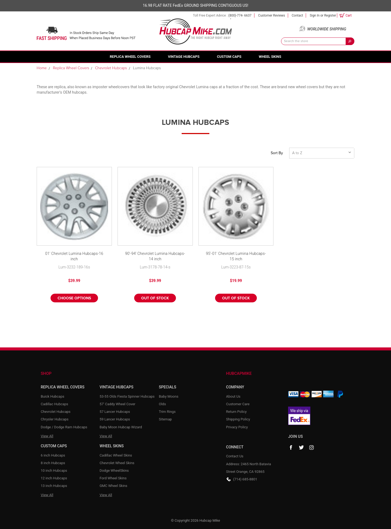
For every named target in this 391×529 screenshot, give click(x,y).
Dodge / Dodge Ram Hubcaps (64, 427)
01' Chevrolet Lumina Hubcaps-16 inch (74, 256)
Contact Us (235, 456)
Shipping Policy (238, 419)
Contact (297, 15)
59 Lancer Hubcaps (115, 419)
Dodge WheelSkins (114, 470)
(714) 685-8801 (245, 479)
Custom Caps (229, 57)
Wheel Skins (270, 57)
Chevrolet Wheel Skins (117, 463)
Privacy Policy (237, 427)
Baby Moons (168, 396)
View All (47, 436)
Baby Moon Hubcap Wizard (121, 427)
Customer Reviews (271, 15)
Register (330, 15)
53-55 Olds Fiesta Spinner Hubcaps (127, 396)
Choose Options (74, 298)
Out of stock (155, 298)
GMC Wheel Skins (113, 486)
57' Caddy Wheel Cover (117, 404)
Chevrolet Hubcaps (56, 412)
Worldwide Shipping (326, 29)
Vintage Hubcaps (184, 57)
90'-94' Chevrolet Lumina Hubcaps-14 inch (155, 256)
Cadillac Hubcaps (54, 404)
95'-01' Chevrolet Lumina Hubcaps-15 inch (236, 256)
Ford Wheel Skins (113, 478)
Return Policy (236, 412)
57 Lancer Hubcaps (115, 412)
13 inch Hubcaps (54, 486)
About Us (233, 396)
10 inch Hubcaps (54, 470)
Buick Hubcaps (52, 396)
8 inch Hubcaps (53, 463)
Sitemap (165, 419)
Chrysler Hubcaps (54, 419)
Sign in (315, 15)
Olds (162, 404)
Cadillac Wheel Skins (116, 455)
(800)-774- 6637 (239, 15)
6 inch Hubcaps (53, 455)
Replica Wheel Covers (130, 57)
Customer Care (238, 404)
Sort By (277, 153)
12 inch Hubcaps (54, 478)
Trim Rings (167, 412)
